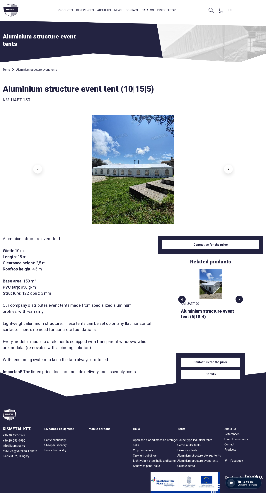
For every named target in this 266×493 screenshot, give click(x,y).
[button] (182, 299)
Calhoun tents (186, 466)
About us (104, 10)
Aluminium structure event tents (36, 69)
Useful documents (236, 439)
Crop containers (143, 450)
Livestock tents (187, 450)
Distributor (166, 10)
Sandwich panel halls (146, 466)
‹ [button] (37, 169)
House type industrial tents (194, 440)
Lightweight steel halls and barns (154, 460)
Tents (6, 69)
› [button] (228, 169)
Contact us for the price (210, 244)
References (85, 10)
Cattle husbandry (55, 440)
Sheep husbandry (55, 445)
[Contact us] (243, 483)
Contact (132, 10)
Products (65, 10)
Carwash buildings (145, 455)
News (118, 10)
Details (211, 374)
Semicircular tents (189, 445)
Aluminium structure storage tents (199, 455)
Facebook (236, 460)
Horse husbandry (55, 450)
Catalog (148, 10)
